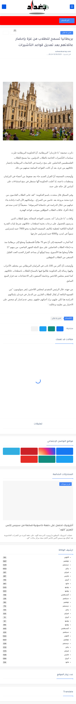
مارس (66, 576)
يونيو (67, 588)
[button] (59, 328)
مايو (67, 584)
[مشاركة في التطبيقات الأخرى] (34, 328)
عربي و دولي (66, 33)
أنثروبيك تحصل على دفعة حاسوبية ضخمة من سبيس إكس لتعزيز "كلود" (39, 527)
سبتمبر (66, 599)
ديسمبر (66, 565)
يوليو (67, 591)
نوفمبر (66, 561)
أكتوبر (66, 558)
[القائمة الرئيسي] (72, 6)
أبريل (67, 580)
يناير (67, 569)
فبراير (66, 573)
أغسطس (65, 595)
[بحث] (4, 6)
